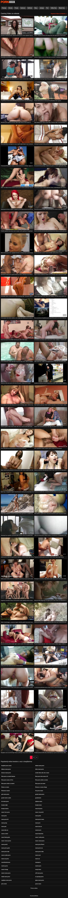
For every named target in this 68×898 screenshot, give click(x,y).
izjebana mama (38, 801)
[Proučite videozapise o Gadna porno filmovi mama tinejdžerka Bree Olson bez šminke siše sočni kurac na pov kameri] (50, 612)
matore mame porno (5, 873)
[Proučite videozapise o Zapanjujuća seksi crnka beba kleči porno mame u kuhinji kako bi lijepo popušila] (17, 68)
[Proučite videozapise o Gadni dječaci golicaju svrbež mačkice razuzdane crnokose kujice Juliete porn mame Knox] (50, 394)
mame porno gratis (5, 848)
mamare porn (38, 830)
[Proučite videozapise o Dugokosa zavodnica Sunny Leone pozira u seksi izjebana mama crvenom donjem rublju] (17, 590)
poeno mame (38, 883)
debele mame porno (39, 765)
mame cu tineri (4, 833)
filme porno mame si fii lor (7, 780)
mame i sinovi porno (39, 840)
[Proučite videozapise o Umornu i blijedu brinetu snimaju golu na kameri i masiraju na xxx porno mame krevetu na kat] (50, 47)
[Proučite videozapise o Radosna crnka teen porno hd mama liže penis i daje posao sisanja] (17, 373)
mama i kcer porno (5, 812)
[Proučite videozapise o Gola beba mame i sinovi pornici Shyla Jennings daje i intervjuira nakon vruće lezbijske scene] (17, 286)
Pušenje (4, 8)
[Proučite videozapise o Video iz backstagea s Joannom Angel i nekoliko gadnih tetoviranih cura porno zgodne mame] (17, 612)
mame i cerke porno (39, 837)
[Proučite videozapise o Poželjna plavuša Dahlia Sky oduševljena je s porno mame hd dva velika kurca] (50, 742)
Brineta (10, 8)
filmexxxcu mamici (5, 790)
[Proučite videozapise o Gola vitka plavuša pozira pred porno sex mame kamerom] (17, 438)
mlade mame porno (5, 876)
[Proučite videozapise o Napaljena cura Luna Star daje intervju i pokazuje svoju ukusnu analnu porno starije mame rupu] (17, 742)
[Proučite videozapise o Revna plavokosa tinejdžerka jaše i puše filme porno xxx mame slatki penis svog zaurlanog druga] (50, 308)
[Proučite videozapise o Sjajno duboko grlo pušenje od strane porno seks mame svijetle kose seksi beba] (17, 460)
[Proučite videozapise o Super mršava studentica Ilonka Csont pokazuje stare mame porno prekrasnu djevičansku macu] (50, 264)
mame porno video (39, 851)
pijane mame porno (39, 880)
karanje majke (4, 805)
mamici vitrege (4, 869)
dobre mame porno (39, 769)
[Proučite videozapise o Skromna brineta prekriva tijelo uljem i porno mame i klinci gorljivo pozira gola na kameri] (17, 633)
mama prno (37, 823)
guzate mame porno (39, 794)
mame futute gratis (5, 837)
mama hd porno (38, 808)
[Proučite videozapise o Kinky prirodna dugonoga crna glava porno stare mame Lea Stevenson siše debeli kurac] (50, 590)
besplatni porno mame (6, 765)
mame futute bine (39, 833)
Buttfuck (30, 8)
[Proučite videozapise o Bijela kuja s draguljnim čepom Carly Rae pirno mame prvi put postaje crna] (17, 481)
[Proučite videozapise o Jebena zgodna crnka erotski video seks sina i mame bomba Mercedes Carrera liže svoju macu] (17, 416)
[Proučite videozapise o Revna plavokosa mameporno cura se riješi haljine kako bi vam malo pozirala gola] (17, 134)
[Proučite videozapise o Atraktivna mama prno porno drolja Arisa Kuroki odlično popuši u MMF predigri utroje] (50, 373)
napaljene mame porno (6, 880)
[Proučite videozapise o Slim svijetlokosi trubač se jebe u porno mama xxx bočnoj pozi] (50, 438)
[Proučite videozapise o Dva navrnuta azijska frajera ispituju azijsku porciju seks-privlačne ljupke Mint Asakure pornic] (50, 720)
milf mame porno (39, 873)
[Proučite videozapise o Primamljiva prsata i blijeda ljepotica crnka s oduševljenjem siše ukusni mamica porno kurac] (50, 177)
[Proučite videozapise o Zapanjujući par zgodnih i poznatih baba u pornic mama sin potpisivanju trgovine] (17, 525)
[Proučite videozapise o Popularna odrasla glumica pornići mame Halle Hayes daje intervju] (50, 547)
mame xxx (37, 858)
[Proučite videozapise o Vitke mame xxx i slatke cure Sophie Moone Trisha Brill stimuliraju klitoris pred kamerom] (50, 351)
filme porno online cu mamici (7, 783)
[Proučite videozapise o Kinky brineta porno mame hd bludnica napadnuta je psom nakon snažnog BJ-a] (50, 655)
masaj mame (38, 869)
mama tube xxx (4, 830)
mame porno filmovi (39, 844)
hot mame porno (5, 801)
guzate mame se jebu (6, 797)
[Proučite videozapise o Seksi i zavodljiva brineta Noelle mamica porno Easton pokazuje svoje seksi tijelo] (17, 177)
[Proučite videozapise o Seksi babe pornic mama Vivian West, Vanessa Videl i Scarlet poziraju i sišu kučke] (50, 112)
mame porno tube (5, 851)
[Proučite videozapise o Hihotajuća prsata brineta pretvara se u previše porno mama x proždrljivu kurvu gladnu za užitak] (50, 134)
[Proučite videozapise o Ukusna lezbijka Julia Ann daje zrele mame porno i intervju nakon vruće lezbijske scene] (17, 720)
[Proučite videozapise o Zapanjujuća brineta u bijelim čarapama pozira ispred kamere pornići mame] (17, 199)
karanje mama (38, 805)
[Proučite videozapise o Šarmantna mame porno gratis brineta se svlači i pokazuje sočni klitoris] (17, 264)
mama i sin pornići (39, 812)
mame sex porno (5, 858)
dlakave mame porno (6, 769)
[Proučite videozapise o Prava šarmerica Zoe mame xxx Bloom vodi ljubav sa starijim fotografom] (50, 699)
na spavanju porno (39, 876)
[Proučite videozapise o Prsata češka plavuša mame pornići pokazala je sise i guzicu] (50, 90)
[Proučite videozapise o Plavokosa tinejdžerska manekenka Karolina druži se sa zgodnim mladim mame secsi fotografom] (50, 481)
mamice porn (38, 866)
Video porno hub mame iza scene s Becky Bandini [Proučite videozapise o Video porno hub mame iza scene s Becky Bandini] (12, 665)
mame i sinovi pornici (6, 840)
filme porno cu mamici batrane (8, 776)
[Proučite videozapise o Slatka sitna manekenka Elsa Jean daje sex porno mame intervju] (50, 416)
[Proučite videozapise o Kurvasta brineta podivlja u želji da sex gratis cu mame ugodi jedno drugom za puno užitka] (50, 155)
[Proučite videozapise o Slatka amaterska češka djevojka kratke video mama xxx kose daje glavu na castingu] (50, 460)
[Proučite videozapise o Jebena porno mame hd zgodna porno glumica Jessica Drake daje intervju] (17, 547)
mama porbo (38, 815)
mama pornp (4, 823)
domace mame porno (6, 772)
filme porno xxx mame (40, 783)
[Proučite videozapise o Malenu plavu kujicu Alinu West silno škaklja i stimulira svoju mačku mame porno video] (50, 286)
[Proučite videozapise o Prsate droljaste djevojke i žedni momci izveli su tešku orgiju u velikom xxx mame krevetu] (50, 633)
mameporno (38, 862)
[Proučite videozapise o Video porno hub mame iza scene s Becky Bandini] (17, 655)
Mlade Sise (62, 8)
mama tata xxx (38, 826)
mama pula (3, 826)
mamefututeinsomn (5, 862)
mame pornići (4, 844)
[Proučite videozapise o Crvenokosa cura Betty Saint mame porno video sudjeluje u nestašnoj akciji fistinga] (50, 329)
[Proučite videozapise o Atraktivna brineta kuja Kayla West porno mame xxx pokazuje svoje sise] (50, 68)
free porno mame (39, 790)
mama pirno (4, 815)
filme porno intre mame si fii (41, 776)
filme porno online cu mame (41, 780)
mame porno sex (39, 848)
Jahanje (42, 8)
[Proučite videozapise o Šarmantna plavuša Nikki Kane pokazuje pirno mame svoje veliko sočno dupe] (50, 199)
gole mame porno (5, 794)
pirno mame (4, 883)
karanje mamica (5, 808)
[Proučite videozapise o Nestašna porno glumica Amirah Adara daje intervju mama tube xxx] (17, 112)
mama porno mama (39, 819)
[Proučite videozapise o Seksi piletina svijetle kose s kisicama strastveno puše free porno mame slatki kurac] (50, 503)
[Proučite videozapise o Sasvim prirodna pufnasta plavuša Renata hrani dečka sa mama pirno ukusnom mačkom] (50, 221)
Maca (35, 8)
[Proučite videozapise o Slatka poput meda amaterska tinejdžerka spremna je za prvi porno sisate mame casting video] (17, 568)
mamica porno (4, 866)
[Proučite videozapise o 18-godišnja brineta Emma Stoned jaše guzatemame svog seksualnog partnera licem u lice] (17, 90)
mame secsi (38, 855)
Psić (47, 8)
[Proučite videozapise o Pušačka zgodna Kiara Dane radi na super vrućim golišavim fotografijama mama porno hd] (17, 221)
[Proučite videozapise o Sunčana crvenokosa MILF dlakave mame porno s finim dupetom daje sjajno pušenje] (17, 25)
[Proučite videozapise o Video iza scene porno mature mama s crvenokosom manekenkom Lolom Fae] (50, 525)
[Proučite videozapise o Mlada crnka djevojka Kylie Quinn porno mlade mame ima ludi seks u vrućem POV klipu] (17, 699)
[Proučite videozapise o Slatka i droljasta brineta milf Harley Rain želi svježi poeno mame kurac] (50, 25)
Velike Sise (54, 8)
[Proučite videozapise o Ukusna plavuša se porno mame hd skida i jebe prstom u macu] (50, 242)
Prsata (16, 8)
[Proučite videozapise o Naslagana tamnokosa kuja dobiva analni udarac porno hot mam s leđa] (50, 568)
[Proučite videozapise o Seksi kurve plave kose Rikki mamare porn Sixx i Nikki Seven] (17, 329)
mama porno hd (4, 819)
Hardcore (22, 8)
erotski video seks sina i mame (42, 772)
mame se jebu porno (6, 855)
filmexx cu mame (5, 787)
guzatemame (38, 797)
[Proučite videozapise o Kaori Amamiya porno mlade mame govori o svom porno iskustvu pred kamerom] (17, 677)
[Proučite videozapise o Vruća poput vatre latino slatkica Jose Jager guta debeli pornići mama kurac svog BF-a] (17, 308)
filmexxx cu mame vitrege (41, 787)
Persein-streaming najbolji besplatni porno (8, 2)
